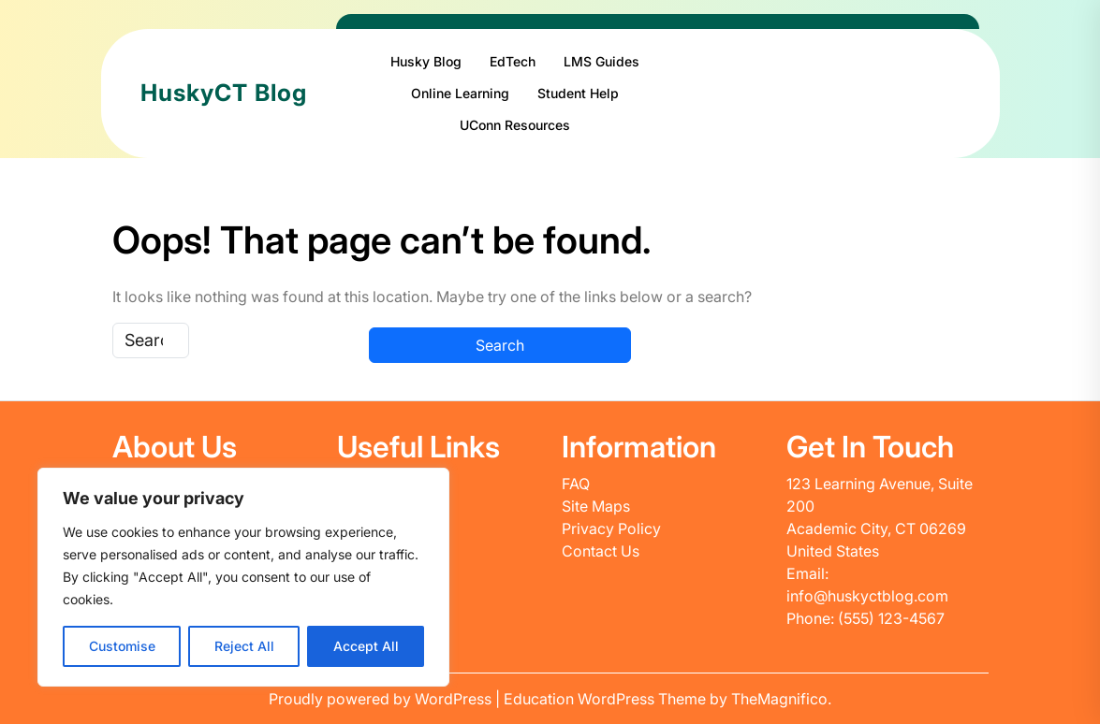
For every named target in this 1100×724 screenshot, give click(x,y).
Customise (122, 646)
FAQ (576, 483)
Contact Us (600, 551)
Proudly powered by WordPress (382, 698)
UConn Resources (515, 125)
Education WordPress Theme (607, 698)
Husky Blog (426, 61)
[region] (243, 577)
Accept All (366, 646)
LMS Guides (601, 61)
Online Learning (460, 93)
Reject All (244, 646)
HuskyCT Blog (223, 93)
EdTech (512, 61)
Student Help (578, 93)
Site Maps (596, 506)
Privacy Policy (611, 528)
